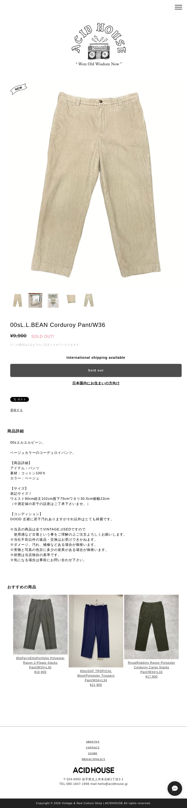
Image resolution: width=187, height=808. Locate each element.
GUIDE (92, 753)
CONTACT (93, 747)
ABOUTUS (92, 741)
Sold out (96, 370)
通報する (16, 410)
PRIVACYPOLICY (93, 759)
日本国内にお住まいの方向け (96, 383)
